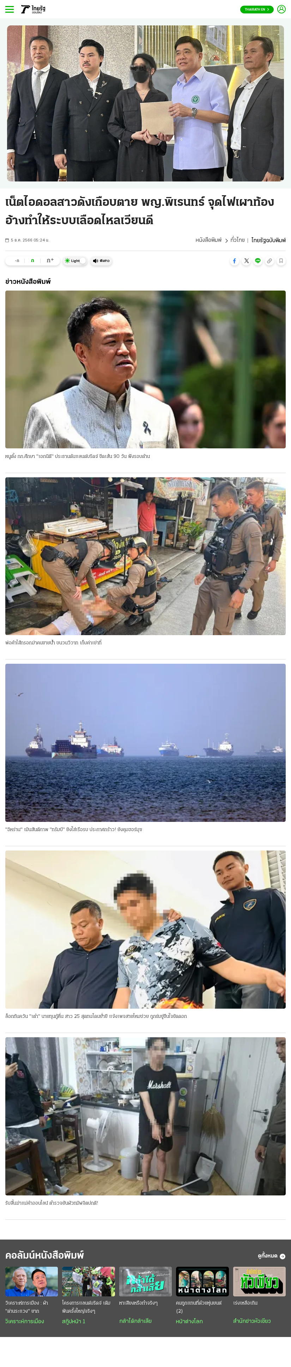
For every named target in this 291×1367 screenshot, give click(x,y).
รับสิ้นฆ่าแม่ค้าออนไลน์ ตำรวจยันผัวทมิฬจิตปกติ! (51, 1204)
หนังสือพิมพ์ (208, 241)
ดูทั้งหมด (272, 1257)
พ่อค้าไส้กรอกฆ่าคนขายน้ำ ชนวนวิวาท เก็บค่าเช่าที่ (53, 643)
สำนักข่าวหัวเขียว (252, 1322)
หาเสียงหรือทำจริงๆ (138, 1304)
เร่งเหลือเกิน (245, 1304)
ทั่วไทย (237, 241)
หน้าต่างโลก (189, 1323)
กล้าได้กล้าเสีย (135, 1322)
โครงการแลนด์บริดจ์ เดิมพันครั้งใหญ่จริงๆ (86, 1308)
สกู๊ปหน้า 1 (73, 1323)
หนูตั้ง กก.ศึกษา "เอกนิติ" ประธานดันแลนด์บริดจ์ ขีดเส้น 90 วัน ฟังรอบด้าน (77, 456)
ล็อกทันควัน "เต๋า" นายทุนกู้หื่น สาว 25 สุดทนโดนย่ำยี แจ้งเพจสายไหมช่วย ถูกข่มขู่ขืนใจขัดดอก (96, 1017)
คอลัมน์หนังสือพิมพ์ (47, 1257)
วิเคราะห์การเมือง (24, 1323)
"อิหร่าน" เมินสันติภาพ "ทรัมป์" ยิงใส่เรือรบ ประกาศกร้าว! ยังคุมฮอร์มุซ (73, 830)
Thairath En (257, 10)
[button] (234, 260)
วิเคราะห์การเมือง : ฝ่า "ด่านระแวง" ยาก (26, 1308)
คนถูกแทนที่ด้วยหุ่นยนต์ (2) (199, 1308)
